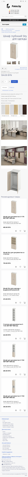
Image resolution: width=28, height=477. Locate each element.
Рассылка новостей (7, 449)
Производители (6, 434)
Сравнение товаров (7, 436)
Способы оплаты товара (8, 424)
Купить (14, 81)
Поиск (4, 431)
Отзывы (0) (11, 87)
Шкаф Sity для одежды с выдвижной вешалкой (12, 289)
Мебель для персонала (7, 30)
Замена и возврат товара (8, 427)
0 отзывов (17, 69)
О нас (4, 421)
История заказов (6, 446)
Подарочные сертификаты (8, 437)
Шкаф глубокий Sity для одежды (9, 32)
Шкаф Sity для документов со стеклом (13, 253)
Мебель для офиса (10, 29)
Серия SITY (17, 30)
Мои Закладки (6, 448)
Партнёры (5, 439)
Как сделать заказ (6, 422)
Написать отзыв (23, 69)
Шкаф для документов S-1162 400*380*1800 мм (13, 360)
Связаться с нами (6, 454)
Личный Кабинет (6, 445)
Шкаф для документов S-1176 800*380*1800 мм (13, 217)
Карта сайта (5, 440)
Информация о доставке (7, 90)
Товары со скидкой (7, 433)
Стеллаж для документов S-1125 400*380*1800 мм (13, 325)
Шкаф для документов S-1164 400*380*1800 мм (13, 396)
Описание (4, 87)
